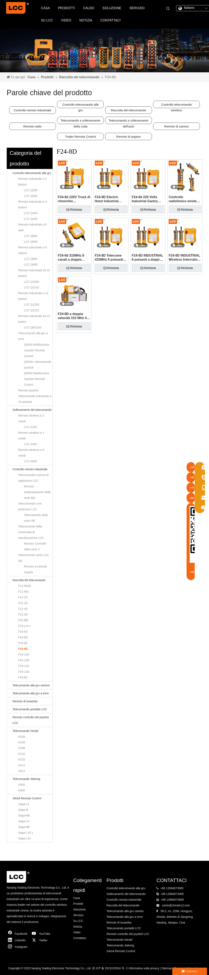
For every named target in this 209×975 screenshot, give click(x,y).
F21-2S (23, 597)
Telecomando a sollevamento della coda (80, 121)
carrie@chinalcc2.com (176, 905)
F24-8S (23, 643)
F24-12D (23, 671)
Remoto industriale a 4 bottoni (32, 204)
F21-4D (23, 614)
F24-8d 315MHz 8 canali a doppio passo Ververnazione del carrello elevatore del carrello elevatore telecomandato (74, 258)
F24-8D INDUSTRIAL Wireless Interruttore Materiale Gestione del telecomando (184, 258)
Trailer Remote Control (80, 136)
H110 (21, 753)
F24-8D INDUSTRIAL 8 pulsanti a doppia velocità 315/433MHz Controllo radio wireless (147, 258)
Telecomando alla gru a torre (33, 336)
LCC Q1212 (31, 310)
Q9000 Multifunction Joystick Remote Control (37, 379)
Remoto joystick (28, 390)
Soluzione (79, 909)
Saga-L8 (23, 821)
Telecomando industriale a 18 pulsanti (35, 398)
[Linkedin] (18, 940)
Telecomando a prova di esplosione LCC (33, 477)
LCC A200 (30, 427)
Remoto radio (32, 126)
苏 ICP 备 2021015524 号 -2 (110, 968)
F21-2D (23, 603)
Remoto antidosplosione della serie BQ (37, 492)
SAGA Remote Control (27, 798)
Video (77, 932)
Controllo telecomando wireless (176, 105)
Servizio (78, 915)
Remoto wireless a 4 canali (31, 435)
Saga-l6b (24, 815)
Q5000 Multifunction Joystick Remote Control (37, 350)
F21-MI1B (24, 585)
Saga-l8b (24, 827)
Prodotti (78, 903)
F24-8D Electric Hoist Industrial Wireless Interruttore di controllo (111, 199)
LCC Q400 (31, 213)
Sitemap (167, 968)
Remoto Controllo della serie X (35, 546)
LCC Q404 (31, 218)
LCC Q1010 (31, 287)
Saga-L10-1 (25, 832)
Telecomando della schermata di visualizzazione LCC (31, 532)
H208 (21, 748)
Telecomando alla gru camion (31, 685)
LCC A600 (30, 461)
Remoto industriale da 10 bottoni (34, 273)
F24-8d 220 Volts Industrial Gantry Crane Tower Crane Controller (146, 199)
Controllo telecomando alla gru (80, 105)
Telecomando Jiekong (26, 779)
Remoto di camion (176, 126)
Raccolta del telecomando (128, 110)
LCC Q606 (31, 241)
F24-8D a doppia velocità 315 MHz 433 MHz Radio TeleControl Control (74, 316)
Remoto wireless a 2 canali (31, 418)
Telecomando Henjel (26, 731)
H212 (21, 771)
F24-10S (23, 654)
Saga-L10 (24, 838)
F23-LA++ (24, 626)
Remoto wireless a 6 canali (31, 452)
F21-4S (23, 608)
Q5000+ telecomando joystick (37, 364)
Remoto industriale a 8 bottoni (32, 250)
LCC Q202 (31, 196)
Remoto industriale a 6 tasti (32, 227)
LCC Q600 (31, 236)
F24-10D (23, 660)
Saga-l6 (23, 809)
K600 (21, 784)
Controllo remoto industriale (32, 110)
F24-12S (23, 666)
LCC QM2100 (33, 327)
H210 (21, 759)
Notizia (77, 926)
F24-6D (23, 637)
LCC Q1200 (31, 304)
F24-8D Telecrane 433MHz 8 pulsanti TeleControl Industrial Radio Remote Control (109, 258)
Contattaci (79, 938)
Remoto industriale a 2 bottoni (32, 181)
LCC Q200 (31, 190)
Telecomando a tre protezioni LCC (30, 506)
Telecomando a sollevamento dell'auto (128, 121)
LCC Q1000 (31, 281)
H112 (21, 765)
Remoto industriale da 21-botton (34, 318)
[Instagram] (18, 947)
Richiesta (74, 209)
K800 (21, 790)
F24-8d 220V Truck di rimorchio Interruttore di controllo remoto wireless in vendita (74, 199)
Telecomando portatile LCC (30, 709)
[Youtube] (42, 933)
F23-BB (23, 620)
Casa (76, 898)
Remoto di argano (128, 136)
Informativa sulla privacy (144, 968)
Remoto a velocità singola (35, 569)
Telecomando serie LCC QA (33, 557)
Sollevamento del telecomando (32, 409)
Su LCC (78, 921)
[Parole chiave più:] (168, 8)
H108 (21, 742)
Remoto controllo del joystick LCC (31, 720)
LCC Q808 (31, 264)
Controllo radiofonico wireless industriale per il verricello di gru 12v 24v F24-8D (184, 199)
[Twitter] (42, 940)
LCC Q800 (31, 258)
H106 (21, 736)
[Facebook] (18, 933)
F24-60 (22, 677)
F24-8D (23, 648)
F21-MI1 (23, 591)
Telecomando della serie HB (36, 517)
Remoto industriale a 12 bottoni (33, 295)
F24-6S (23, 631)
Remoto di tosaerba (25, 701)
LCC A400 (30, 444)
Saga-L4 (23, 804)
